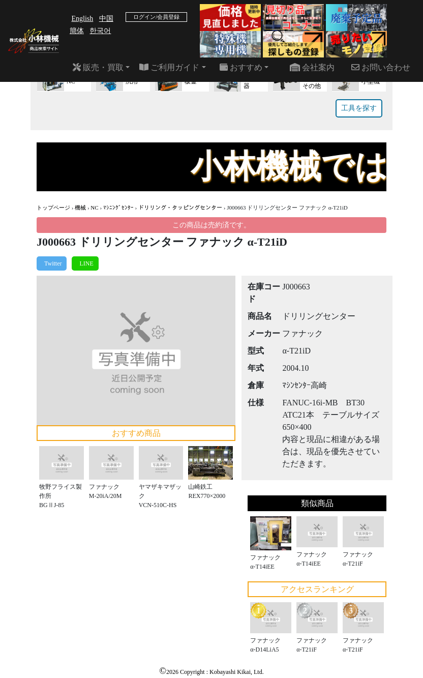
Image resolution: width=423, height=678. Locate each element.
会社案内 (312, 67)
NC (94, 207)
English (83, 18)
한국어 (100, 31)
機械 (80, 207)
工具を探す (359, 108)
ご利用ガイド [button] (169, 67)
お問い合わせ (380, 67)
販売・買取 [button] (98, 67)
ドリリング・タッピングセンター (180, 207)
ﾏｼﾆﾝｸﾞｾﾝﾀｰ (118, 207)
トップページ (53, 207)
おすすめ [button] (241, 67)
